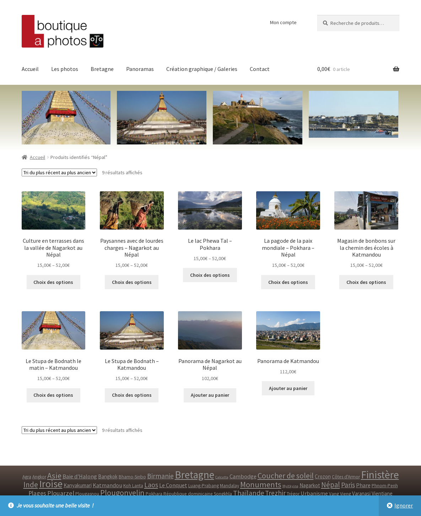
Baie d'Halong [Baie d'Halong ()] (80, 476)
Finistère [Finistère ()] (380, 474)
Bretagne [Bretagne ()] (194, 474)
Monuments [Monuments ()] (260, 484)
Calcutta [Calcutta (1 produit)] (221, 477)
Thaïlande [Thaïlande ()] (248, 492)
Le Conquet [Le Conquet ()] (173, 485)
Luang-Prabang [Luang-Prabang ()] (203, 486)
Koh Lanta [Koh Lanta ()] (133, 486)
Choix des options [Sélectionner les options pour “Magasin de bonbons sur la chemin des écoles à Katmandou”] (366, 282)
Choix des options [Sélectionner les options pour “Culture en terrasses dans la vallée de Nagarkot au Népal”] (53, 282)
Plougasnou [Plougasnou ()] (87, 494)
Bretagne (102, 68)
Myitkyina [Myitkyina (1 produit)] (290, 486)
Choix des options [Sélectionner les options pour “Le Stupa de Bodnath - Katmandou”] (132, 395)
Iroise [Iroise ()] (51, 483)
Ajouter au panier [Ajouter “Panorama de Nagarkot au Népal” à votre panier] (210, 395)
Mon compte (283, 22)
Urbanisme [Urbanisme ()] (314, 493)
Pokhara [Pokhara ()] (154, 494)
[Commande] (59, 172)
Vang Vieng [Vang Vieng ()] (340, 494)
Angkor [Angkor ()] (39, 477)
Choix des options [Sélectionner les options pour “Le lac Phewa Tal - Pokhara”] (210, 275)
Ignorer (403, 505)
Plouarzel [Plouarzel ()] (60, 493)
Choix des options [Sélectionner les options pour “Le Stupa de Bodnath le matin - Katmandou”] (53, 395)
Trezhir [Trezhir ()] (275, 493)
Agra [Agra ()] (26, 477)
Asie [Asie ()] (54, 476)
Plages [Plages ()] (37, 493)
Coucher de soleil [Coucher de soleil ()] (286, 476)
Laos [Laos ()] (151, 484)
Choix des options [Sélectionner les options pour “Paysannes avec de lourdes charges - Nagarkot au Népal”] (132, 282)
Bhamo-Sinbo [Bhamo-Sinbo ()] (132, 477)
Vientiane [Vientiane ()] (382, 493)
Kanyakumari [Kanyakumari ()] (78, 485)
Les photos (64, 68)
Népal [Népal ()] (330, 484)
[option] (353, 114)
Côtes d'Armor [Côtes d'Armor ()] (346, 477)
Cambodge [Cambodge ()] (243, 476)
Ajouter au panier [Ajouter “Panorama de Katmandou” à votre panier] (288, 388)
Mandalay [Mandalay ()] (229, 486)
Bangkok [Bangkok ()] (108, 476)
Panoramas (140, 68)
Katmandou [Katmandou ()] (107, 485)
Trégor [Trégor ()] (293, 494)
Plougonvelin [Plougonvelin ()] (122, 493)
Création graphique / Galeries (201, 68)
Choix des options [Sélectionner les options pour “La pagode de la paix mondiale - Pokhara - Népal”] (288, 282)
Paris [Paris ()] (348, 485)
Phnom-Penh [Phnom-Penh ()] (385, 486)
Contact (260, 68)
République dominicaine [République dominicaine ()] (188, 494)
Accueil (30, 68)
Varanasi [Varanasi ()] (361, 493)
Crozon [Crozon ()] (323, 476)
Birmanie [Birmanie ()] (160, 476)
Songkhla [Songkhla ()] (223, 494)
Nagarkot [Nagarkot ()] (309, 485)
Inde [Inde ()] (30, 484)
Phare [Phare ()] (363, 485)
